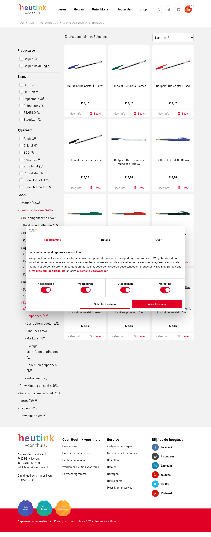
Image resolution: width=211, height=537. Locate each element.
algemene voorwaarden (92, 270)
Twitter (161, 484)
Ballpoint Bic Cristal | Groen (129, 86)
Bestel (95, 113)
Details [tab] (105, 239)
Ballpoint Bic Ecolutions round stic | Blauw (129, 161)
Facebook (162, 447)
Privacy (58, 521)
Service (113, 439)
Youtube (161, 474)
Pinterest (162, 493)
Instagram (163, 456)
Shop (22, 195)
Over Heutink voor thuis (81, 439)
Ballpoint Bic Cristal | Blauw (85, 86)
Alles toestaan (157, 304)
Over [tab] (158, 239)
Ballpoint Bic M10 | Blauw (173, 160)
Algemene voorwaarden (32, 521)
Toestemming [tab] (52, 239)
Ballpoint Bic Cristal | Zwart (85, 160)
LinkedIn (162, 465)
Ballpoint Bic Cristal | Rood (173, 86)
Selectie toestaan (105, 304)
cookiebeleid (57, 270)
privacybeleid (38, 270)
